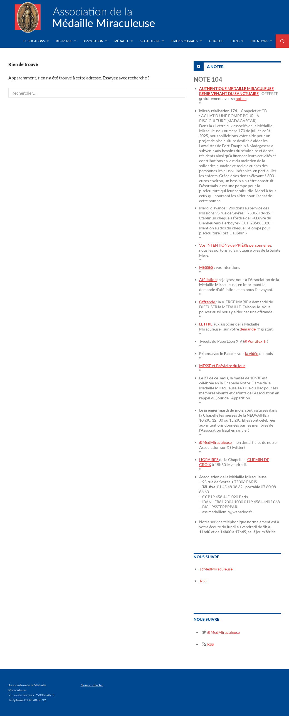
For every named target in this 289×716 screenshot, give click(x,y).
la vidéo (251, 353)
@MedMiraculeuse (215, 442)
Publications (34, 41)
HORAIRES (209, 459)
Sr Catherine (150, 41)
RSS (202, 581)
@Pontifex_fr (255, 341)
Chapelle (216, 41)
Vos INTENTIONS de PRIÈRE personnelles (235, 245)
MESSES (206, 267)
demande (248, 329)
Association (93, 41)
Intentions (259, 41)
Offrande (207, 301)
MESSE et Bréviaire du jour (222, 365)
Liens (235, 41)
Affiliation (208, 279)
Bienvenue (64, 41)
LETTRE (206, 324)
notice (241, 98)
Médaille (121, 41)
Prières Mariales (184, 41)
